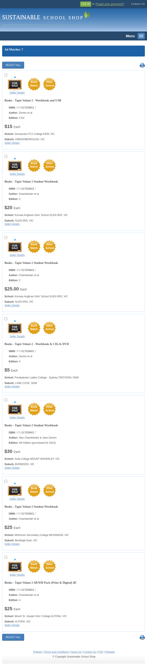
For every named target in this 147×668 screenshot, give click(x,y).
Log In (85, 4)
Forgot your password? (110, 3)
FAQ (100, 651)
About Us (76, 651)
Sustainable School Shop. (66, 17)
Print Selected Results (142, 65)
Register (110, 651)
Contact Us (138, 3)
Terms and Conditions (56, 651)
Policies (37, 651)
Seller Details (17, 92)
